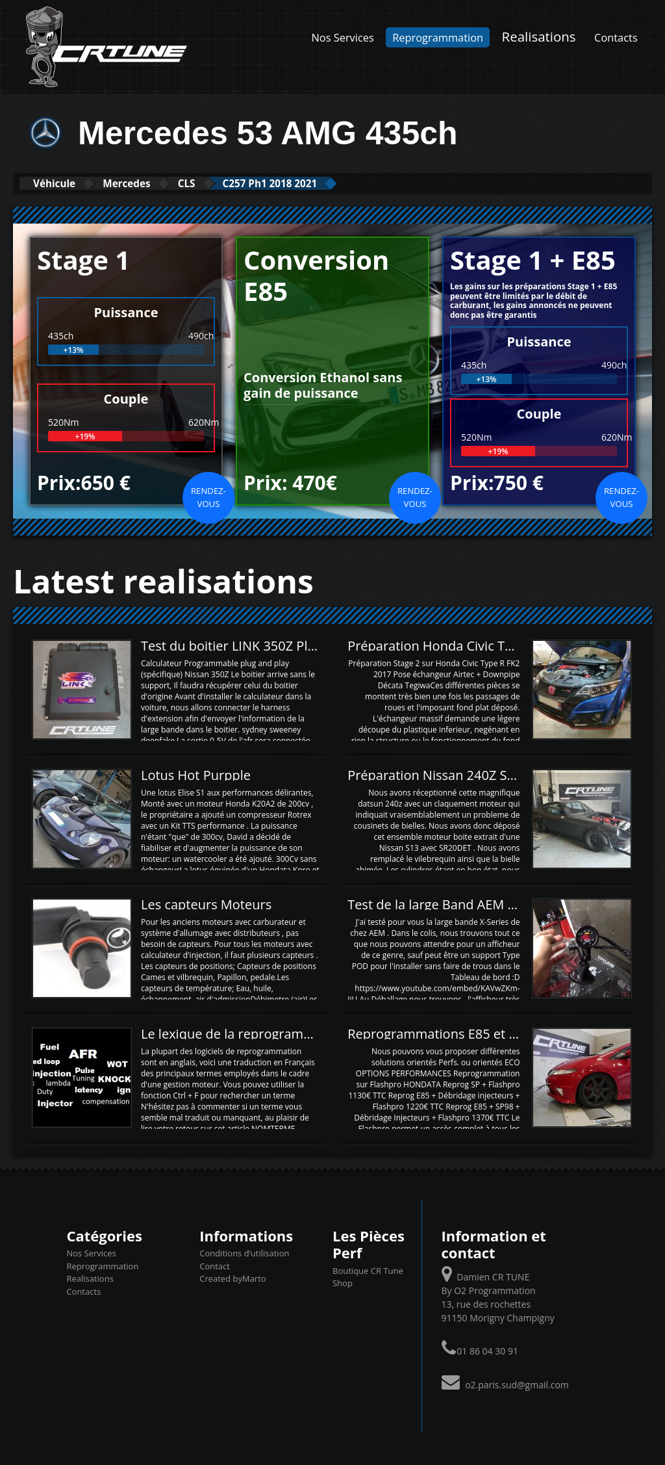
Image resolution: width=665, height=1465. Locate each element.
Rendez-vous (208, 496)
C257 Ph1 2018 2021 (328, 182)
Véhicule (62, 182)
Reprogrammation (437, 37)
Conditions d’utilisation (244, 1252)
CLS (226, 182)
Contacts (616, 37)
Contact (214, 1265)
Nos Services (343, 37)
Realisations (539, 36)
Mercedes (152, 182)
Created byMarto (232, 1278)
